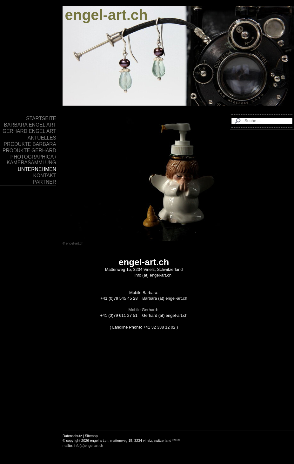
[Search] (261, 121)
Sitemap (91, 436)
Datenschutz (72, 436)
